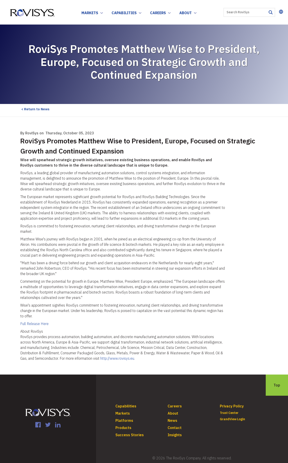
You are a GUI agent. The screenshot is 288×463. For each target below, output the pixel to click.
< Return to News (35, 109)
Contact (175, 427)
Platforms (124, 420)
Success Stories (129, 435)
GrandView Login (232, 419)
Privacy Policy (232, 406)
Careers (158, 13)
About (185, 13)
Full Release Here (34, 323)
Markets (89, 13)
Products (123, 427)
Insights (175, 435)
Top (277, 385)
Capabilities (124, 13)
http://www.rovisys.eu (117, 358)
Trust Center (229, 413)
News (172, 420)
